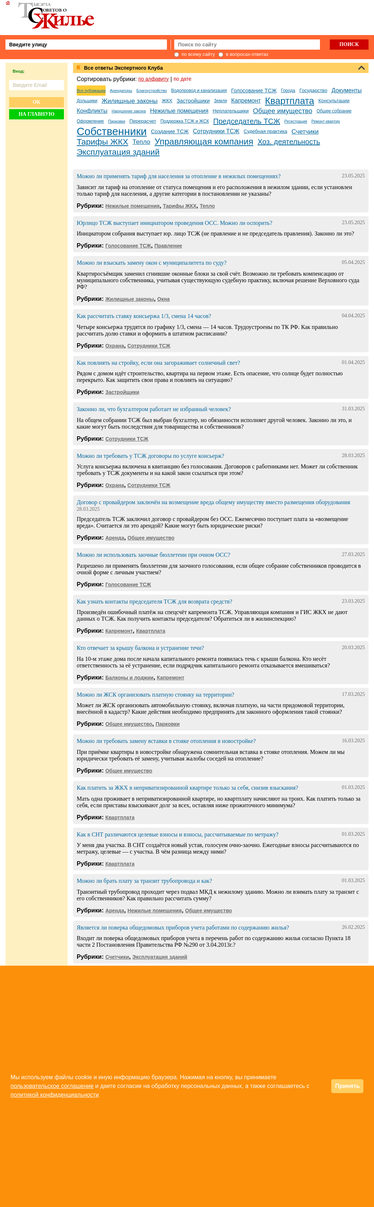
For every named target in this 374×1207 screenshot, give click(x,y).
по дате (182, 79)
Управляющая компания (203, 141)
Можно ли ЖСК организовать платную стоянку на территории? (155, 694)
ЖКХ (167, 100)
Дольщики (87, 100)
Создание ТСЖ (169, 131)
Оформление (90, 121)
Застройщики (193, 101)
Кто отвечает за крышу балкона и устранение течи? (140, 648)
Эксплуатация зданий (118, 152)
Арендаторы (121, 90)
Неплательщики (230, 111)
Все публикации (91, 90)
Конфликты (92, 111)
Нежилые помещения (179, 111)
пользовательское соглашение (52, 1086)
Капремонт (246, 100)
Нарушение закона (129, 111)
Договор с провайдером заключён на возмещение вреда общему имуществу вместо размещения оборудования (213, 502)
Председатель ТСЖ (246, 121)
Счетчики (304, 131)
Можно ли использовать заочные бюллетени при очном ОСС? (153, 555)
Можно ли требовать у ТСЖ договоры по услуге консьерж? (150, 456)
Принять (347, 1086)
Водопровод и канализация (199, 90)
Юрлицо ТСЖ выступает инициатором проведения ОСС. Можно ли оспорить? (174, 223)
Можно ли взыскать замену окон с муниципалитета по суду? (151, 263)
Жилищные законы (129, 100)
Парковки (116, 121)
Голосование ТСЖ (254, 90)
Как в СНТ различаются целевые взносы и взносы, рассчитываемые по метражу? (178, 834)
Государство (313, 90)
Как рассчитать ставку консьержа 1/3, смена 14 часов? (144, 316)
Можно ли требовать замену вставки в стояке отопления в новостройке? (166, 741)
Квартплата (289, 101)
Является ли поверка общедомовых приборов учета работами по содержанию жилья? (183, 927)
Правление (168, 246)
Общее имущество (283, 111)
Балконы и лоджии (129, 678)
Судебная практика (265, 131)
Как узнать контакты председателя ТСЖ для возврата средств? (154, 601)
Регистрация (296, 121)
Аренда (114, 538)
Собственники (112, 131)
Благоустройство (152, 90)
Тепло (141, 141)
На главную (36, 114)
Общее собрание (334, 111)
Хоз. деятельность (288, 142)
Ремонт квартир (326, 121)
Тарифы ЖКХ (102, 141)
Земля (220, 100)
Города (288, 90)
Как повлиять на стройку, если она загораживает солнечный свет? (158, 363)
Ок (36, 102)
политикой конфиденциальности (55, 1095)
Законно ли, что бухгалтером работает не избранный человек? (154, 409)
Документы (347, 90)
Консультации (334, 100)
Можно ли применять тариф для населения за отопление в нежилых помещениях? (178, 176)
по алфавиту (153, 79)
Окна (163, 299)
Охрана (114, 346)
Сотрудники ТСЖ (216, 131)
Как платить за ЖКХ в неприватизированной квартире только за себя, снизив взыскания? (187, 788)
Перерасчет (142, 121)
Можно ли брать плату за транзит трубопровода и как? (144, 881)
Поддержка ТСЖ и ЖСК (184, 121)
